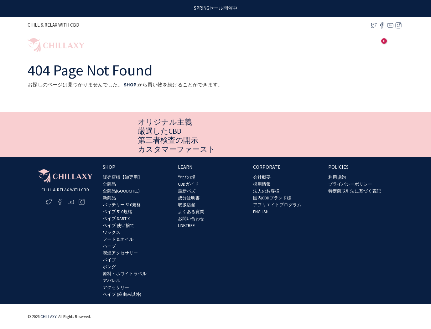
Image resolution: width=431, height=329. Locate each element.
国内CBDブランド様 (272, 198)
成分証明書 (189, 198)
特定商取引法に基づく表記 (354, 191)
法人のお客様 (266, 191)
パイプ (109, 260)
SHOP (130, 84)
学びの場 (186, 177)
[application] (313, 45)
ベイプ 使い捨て (118, 225)
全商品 (109, 184)
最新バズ (186, 191)
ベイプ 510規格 (117, 211)
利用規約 (337, 177)
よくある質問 (191, 211)
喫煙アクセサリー (120, 253)
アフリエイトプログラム (277, 205)
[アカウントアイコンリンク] (370, 45)
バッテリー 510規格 (122, 205)
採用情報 (262, 184)
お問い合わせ (191, 218)
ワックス (111, 232)
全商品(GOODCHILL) (121, 191)
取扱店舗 (186, 205)
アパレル (111, 280)
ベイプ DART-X (116, 218)
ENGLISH (260, 211)
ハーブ (109, 246)
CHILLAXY (48, 316)
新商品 (109, 198)
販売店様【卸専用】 (122, 177)
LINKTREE (186, 225)
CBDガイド (188, 184)
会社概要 (262, 177)
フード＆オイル (118, 239)
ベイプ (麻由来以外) (122, 294)
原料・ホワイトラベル (125, 273)
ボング (109, 267)
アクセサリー (116, 287)
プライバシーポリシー (350, 184)
